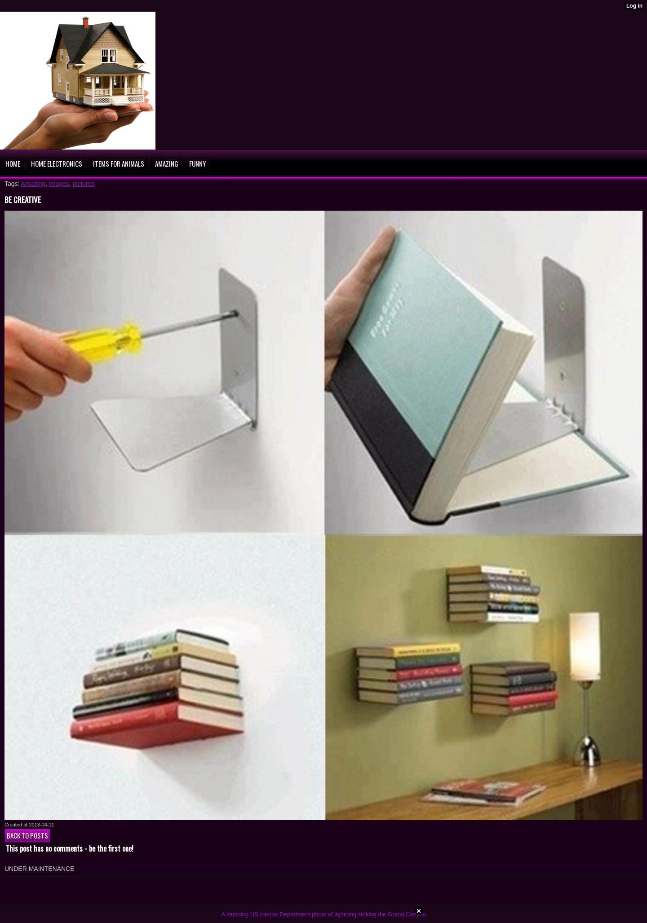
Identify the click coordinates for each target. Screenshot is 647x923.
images (59, 183)
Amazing (33, 183)
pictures (84, 183)
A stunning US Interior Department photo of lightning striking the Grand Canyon (323, 914)
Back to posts (27, 835)
